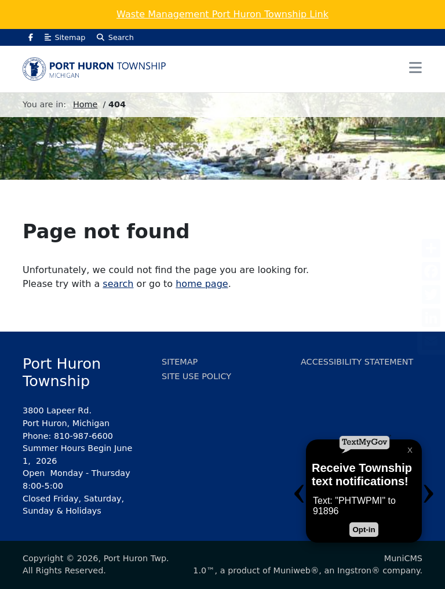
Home (85, 104)
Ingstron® (358, 570)
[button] (415, 68)
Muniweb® (296, 570)
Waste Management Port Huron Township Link (222, 14)
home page (202, 283)
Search (115, 37)
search (118, 283)
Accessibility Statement (357, 361)
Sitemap (65, 37)
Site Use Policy (196, 376)
